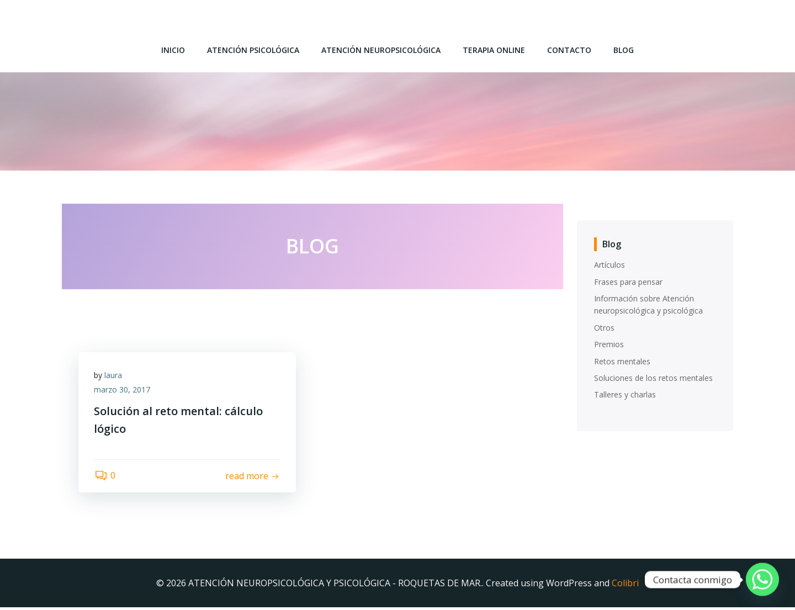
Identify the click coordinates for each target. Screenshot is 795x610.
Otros (604, 328)
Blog (623, 50)
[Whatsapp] (762, 579)
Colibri (625, 586)
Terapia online (494, 50)
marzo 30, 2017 (123, 391)
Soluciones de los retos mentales (653, 378)
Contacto (569, 50)
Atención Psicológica (253, 50)
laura (114, 378)
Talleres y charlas (625, 395)
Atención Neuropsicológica (381, 50)
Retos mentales (622, 362)
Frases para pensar (628, 282)
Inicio (173, 50)
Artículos (609, 266)
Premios (609, 345)
